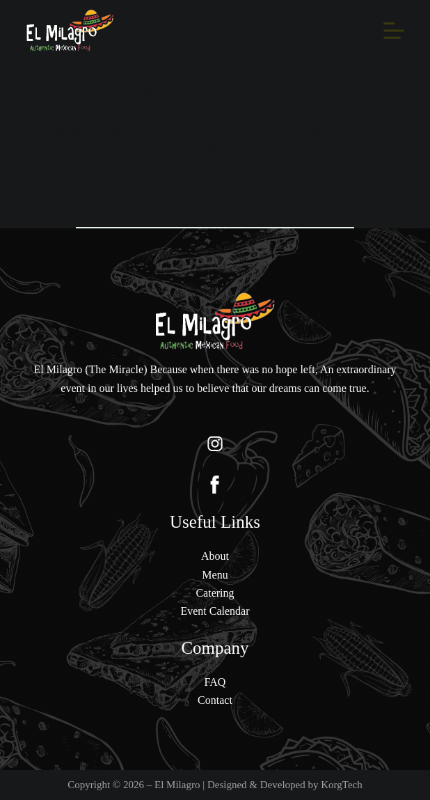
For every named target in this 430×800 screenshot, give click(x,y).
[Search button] (333, 207)
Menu (215, 575)
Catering (215, 593)
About (215, 556)
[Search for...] (194, 207)
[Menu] (393, 30)
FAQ (215, 682)
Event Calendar (214, 611)
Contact (215, 700)
